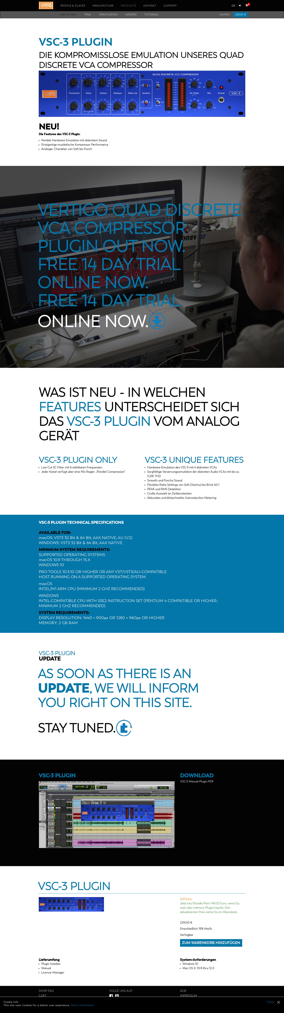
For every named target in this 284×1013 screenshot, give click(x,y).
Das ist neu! (68, 14)
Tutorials (151, 14)
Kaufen (225, 14)
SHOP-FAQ (46, 991)
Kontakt (149, 6)
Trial (87, 14)
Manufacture (103, 6)
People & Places (72, 6)
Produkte (128, 6)
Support (170, 6)
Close (270, 1002)
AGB (183, 991)
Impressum (188, 996)
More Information (82, 1005)
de (233, 6)
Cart (42, 996)
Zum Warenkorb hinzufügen (211, 943)
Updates (131, 14)
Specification (108, 14)
